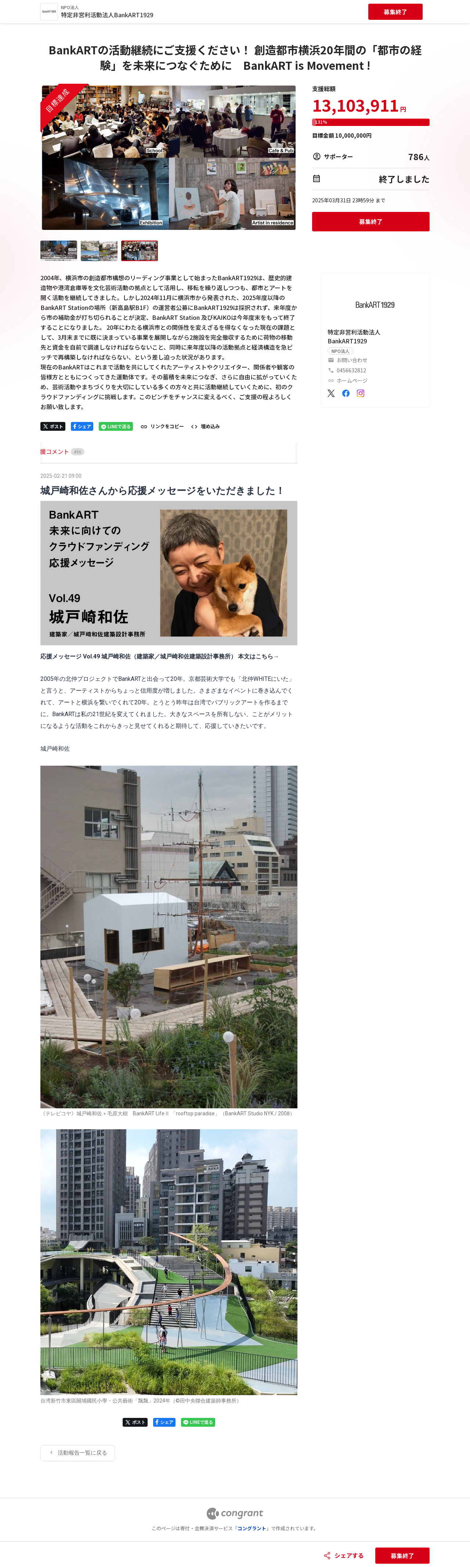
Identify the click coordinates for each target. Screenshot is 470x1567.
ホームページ (352, 380)
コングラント (252, 1528)
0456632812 (351, 370)
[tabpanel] (168, 966)
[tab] (48, 451)
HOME (48, 451)
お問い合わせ (352, 360)
